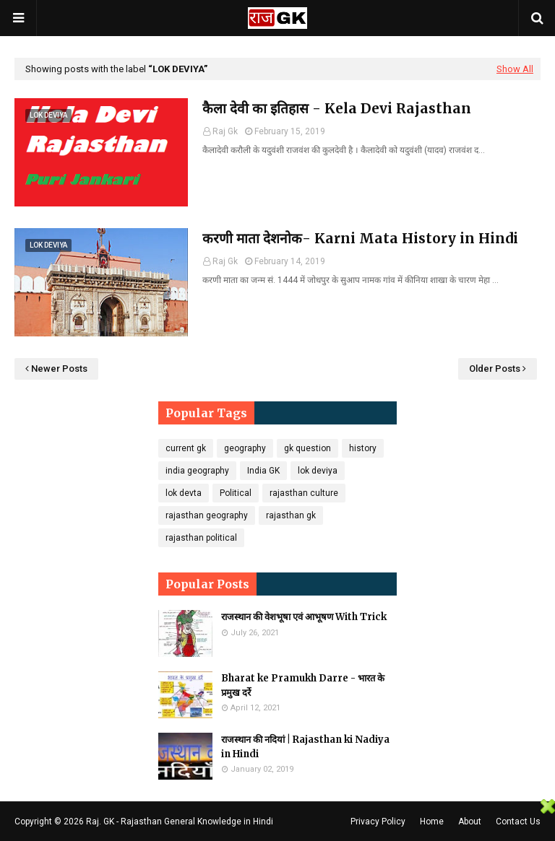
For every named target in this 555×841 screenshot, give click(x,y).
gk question (307, 448)
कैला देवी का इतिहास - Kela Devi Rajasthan (336, 108)
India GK (263, 471)
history (363, 448)
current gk (185, 448)
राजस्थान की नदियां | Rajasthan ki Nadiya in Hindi (305, 746)
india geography (197, 471)
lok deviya (317, 471)
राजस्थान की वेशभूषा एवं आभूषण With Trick (304, 617)
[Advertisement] (270, 819)
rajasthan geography (206, 515)
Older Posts (494, 368)
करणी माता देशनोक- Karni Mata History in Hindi (360, 238)
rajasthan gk (291, 515)
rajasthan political (201, 538)
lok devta (183, 493)
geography (245, 448)
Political (235, 493)
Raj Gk (225, 131)
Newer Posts (59, 368)
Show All (514, 69)
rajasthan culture (304, 493)
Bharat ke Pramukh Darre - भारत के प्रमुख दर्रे (302, 685)
